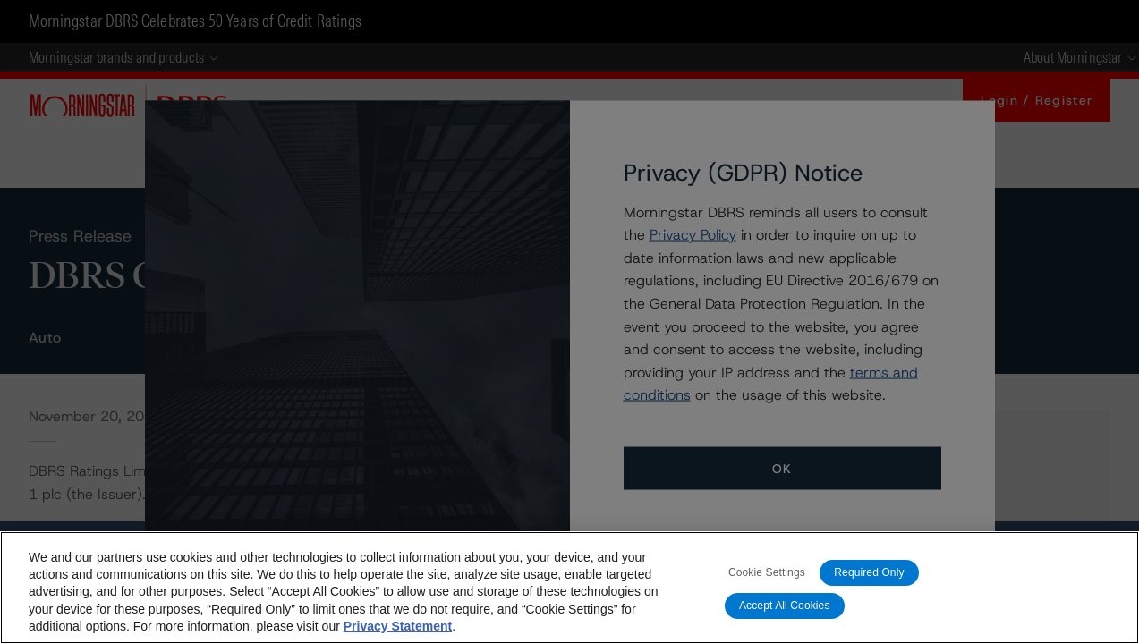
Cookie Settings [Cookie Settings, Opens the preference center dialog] (766, 572)
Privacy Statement (398, 626)
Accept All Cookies (784, 605)
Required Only (869, 572)
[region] (569, 587)
